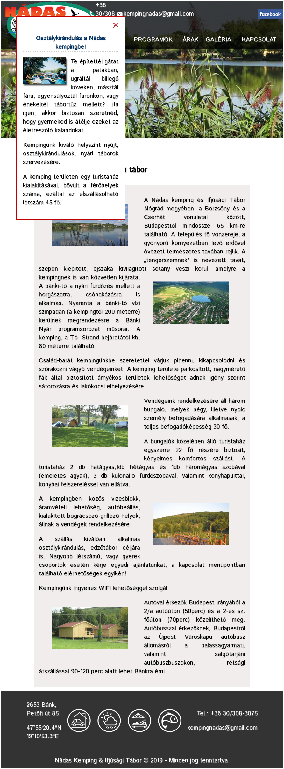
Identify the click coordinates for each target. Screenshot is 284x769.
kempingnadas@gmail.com (159, 14)
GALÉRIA (218, 39)
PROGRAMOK (153, 39)
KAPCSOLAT (259, 39)
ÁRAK (190, 39)
